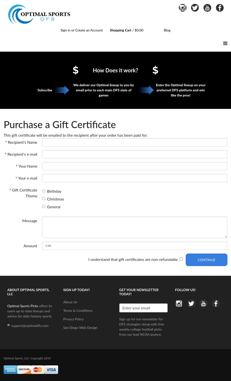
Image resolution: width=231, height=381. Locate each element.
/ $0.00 (126, 30)
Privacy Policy (73, 319)
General (53, 206)
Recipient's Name (22, 142)
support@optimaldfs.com (30, 326)
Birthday (54, 191)
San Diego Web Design (80, 327)
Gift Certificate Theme (24, 193)
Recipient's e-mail (22, 154)
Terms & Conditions (77, 310)
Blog (167, 30)
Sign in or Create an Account (82, 30)
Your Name (27, 166)
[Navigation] (225, 43)
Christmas (55, 199)
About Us (70, 302)
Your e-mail (27, 178)
